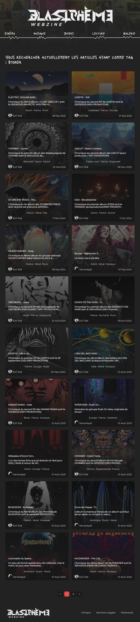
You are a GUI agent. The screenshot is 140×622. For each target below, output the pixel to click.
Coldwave (93, 110)
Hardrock (112, 418)
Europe (93, 418)
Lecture (98, 33)
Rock (45, 264)
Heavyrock (45, 315)
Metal (38, 213)
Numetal (104, 315)
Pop (45, 213)
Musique (40, 33)
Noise (46, 367)
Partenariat (127, 612)
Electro (90, 469)
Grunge (113, 110)
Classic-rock (92, 162)
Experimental (103, 469)
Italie (94, 367)
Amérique (95, 520)
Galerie (129, 33)
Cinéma (10, 33)
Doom (28, 110)
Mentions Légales (106, 612)
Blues (27, 418)
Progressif (114, 162)
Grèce (94, 264)
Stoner (111, 213)
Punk (45, 110)
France (37, 110)
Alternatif (28, 162)
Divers (69, 33)
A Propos (86, 612)
